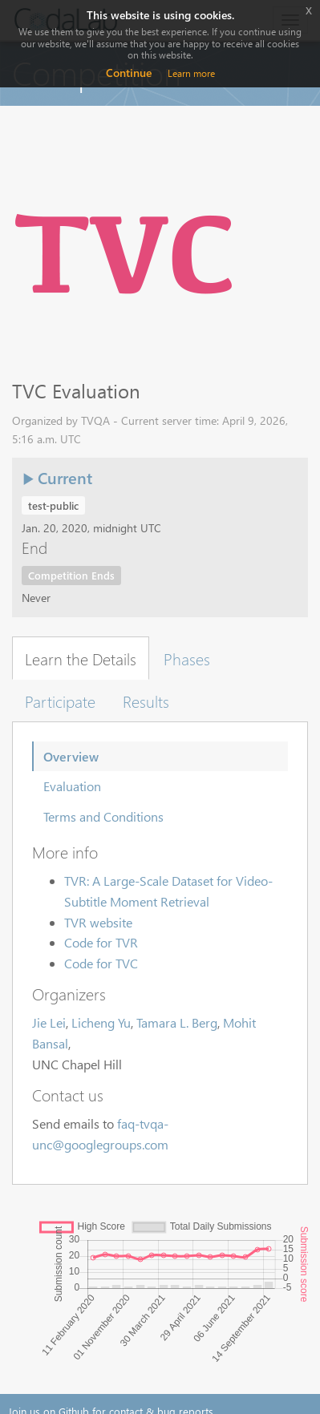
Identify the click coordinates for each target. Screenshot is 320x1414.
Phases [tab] (187, 658)
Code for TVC (101, 963)
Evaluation (72, 786)
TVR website (98, 922)
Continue (129, 72)
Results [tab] (146, 700)
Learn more (191, 73)
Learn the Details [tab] (80, 658)
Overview (71, 756)
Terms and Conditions (103, 816)
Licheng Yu (101, 1022)
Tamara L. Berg (176, 1022)
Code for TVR (101, 942)
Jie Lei (49, 1022)
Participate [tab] (60, 700)
